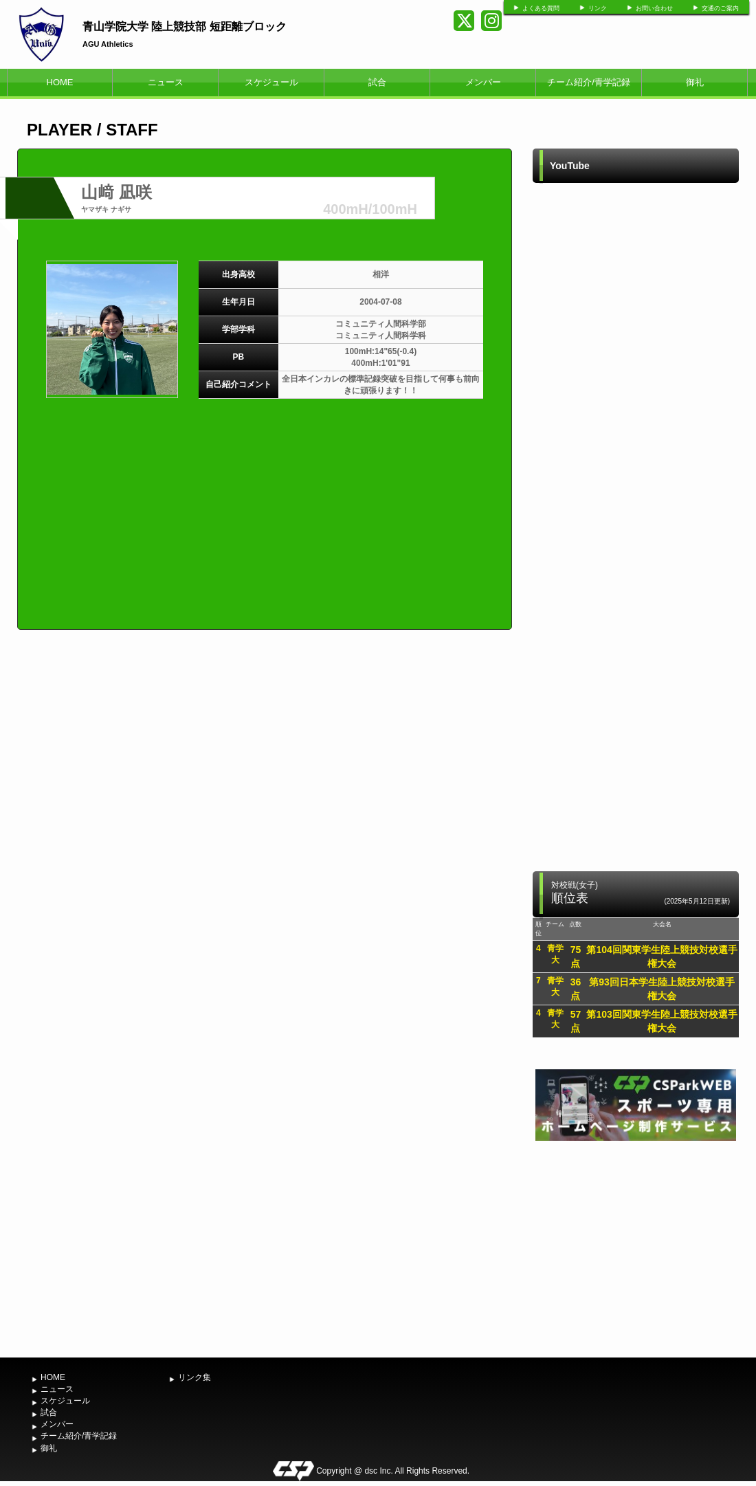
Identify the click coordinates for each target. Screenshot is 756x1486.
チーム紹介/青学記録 (588, 82)
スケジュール (271, 82)
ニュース (166, 82)
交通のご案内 (720, 8)
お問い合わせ (654, 8)
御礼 (695, 82)
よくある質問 (540, 8)
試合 (377, 82)
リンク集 (194, 1377)
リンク (597, 8)
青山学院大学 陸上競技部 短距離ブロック (184, 26)
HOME (60, 82)
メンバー (483, 82)
